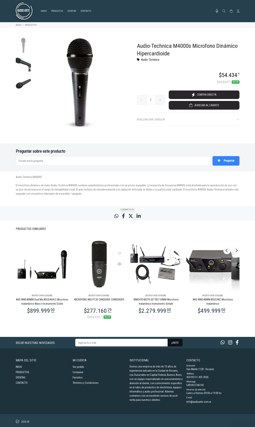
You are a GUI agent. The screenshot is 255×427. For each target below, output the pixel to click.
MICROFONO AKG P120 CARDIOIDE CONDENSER (99, 299)
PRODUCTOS (30, 25)
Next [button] (235, 228)
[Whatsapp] (222, 342)
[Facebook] (237, 342)
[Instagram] (230, 342)
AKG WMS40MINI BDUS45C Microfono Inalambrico (213, 301)
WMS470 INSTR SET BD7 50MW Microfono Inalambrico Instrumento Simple (156, 301)
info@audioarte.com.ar (198, 401)
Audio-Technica (150, 59)
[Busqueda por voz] (217, 11)
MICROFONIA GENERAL (42, 295)
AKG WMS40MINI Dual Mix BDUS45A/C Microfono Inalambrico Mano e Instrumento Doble (42, 301)
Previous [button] (227, 228)
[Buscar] (223, 11)
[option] (23, 47)
